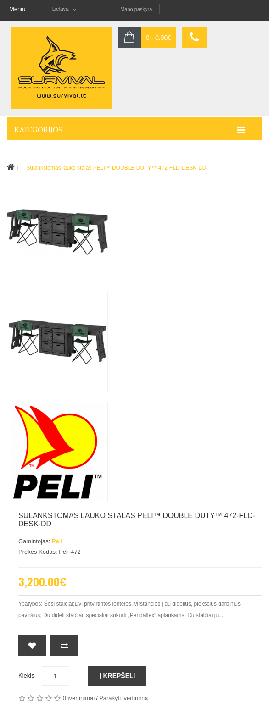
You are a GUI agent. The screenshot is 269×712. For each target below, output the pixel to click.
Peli (57, 541)
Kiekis (26, 675)
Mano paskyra (136, 9)
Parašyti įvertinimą (123, 698)
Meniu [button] (17, 9)
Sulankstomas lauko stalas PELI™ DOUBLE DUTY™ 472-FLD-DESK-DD (116, 168)
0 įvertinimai (79, 698)
